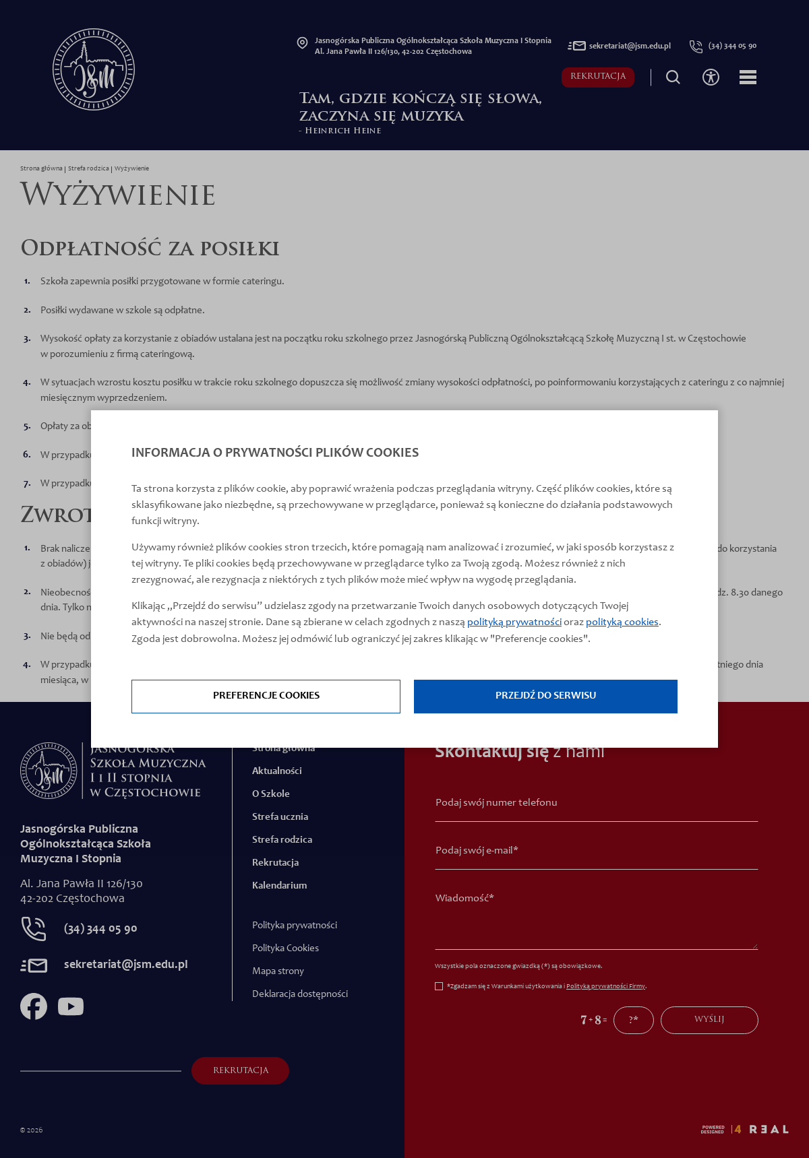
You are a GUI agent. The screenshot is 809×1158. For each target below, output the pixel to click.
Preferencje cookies (266, 697)
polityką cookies (622, 623)
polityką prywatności (514, 623)
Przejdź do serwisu (546, 697)
